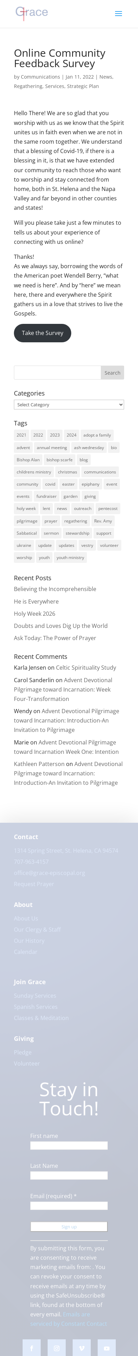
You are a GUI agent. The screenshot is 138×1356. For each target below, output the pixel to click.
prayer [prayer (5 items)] (50, 521)
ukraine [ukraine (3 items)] (24, 545)
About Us (26, 922)
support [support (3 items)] (103, 533)
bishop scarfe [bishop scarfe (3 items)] (60, 460)
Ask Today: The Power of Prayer (55, 638)
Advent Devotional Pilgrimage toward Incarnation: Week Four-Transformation (63, 689)
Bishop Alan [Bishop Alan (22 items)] (28, 460)
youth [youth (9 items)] (44, 557)
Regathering (28, 86)
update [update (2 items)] (45, 545)
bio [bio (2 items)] (114, 447)
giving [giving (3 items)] (90, 496)
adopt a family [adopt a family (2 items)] (97, 435)
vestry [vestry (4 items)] (87, 545)
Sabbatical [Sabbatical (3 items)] (27, 533)
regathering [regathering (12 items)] (75, 521)
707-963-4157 (31, 865)
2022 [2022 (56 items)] (38, 435)
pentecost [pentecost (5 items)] (107, 508)
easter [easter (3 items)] (68, 484)
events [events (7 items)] (23, 496)
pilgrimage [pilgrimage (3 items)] (27, 521)
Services (54, 86)
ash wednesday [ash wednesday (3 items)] (89, 447)
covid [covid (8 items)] (50, 484)
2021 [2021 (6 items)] (21, 435)
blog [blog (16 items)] (84, 460)
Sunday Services (35, 999)
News (105, 76)
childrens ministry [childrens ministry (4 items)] (34, 472)
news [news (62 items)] (62, 508)
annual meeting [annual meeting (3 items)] (52, 447)
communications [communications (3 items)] (100, 472)
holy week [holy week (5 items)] (26, 508)
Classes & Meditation (41, 1021)
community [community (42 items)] (27, 484)
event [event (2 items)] (111, 484)
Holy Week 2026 (34, 613)
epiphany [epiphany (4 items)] (90, 484)
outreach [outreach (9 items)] (82, 508)
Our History (29, 944)
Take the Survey (42, 333)
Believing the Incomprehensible (58, 589)
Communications (40, 76)
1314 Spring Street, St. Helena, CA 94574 (66, 854)
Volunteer (27, 1067)
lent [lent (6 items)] (46, 508)
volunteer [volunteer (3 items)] (109, 545)
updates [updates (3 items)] (66, 545)
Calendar (26, 955)
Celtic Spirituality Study (86, 667)
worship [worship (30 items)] (24, 557)
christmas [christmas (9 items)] (67, 472)
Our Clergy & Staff (37, 933)
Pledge (23, 1056)
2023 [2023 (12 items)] (55, 435)
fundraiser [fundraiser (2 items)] (46, 496)
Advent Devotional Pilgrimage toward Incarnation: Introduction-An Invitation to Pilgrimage (66, 720)
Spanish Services (36, 1010)
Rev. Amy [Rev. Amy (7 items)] (103, 521)
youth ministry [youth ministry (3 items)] (70, 557)
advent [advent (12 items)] (23, 447)
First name (44, 1139)
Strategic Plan (83, 86)
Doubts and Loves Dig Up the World (61, 626)
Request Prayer (34, 887)
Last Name (44, 1169)
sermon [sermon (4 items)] (51, 533)
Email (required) (53, 1199)
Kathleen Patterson (39, 764)
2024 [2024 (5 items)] (71, 435)
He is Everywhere (36, 601)
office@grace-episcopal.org (49, 876)
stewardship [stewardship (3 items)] (77, 533)
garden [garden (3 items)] (71, 496)
